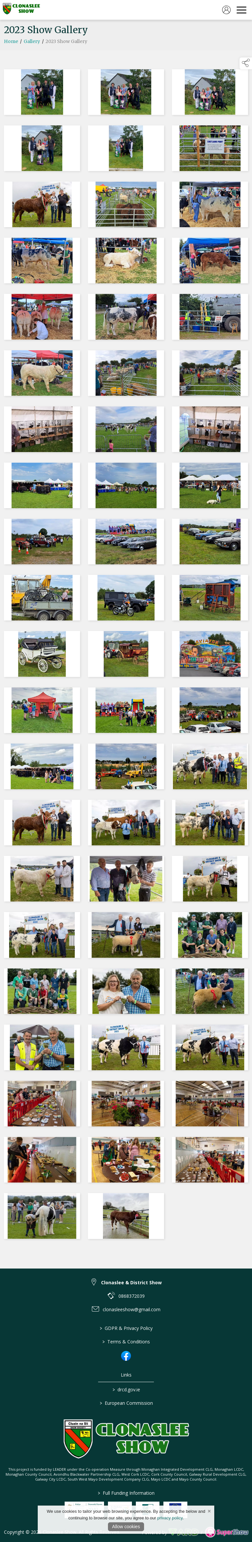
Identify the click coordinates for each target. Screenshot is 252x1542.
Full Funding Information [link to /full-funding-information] (126, 1493)
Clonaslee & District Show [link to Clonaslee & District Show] (131, 1282)
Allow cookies (126, 1526)
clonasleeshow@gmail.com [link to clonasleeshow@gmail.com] (131, 1309)
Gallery (32, 41)
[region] (126, 655)
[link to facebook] (126, 1356)
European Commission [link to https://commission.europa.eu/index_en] (126, 1403)
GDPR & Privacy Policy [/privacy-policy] (126, 1328)
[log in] (226, 10)
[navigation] (241, 10)
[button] (246, 63)
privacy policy (169, 1517)
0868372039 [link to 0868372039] (131, 1296)
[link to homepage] (21, 10)
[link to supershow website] (226, 1532)
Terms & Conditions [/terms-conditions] (126, 1341)
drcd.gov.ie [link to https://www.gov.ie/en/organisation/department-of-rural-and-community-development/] (126, 1389)
